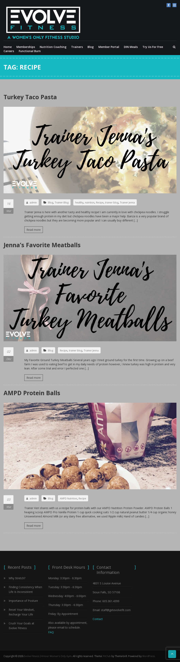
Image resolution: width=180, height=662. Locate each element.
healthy (79, 202)
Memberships (25, 47)
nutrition (89, 202)
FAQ (51, 632)
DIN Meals (131, 47)
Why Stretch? (17, 578)
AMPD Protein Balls (32, 393)
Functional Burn (30, 51)
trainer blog (111, 202)
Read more (33, 230)
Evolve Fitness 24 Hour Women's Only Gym (48, 656)
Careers (9, 51)
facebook (169, 5)
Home (8, 47)
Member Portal (108, 47)
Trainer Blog (62, 202)
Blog (91, 47)
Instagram (174, 5)
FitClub (107, 656)
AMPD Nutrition (68, 498)
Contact (98, 619)
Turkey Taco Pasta (30, 97)
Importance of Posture (23, 601)
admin (31, 202)
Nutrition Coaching (53, 47)
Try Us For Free (152, 47)
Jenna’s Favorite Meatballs (42, 245)
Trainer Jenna (127, 202)
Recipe (100, 202)
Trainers (77, 47)
